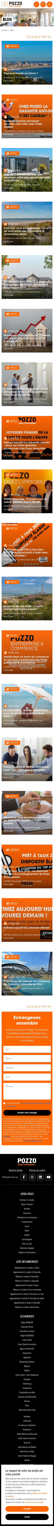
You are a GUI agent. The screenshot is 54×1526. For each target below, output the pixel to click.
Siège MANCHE (27, 1322)
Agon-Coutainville (27, 1348)
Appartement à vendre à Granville (27, 1272)
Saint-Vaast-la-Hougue (27, 1456)
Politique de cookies (37, 1170)
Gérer (27, 1230)
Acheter (27, 1208)
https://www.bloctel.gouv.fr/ (33, 1141)
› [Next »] (51, 37)
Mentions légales (16, 1170)
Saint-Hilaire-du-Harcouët (27, 1434)
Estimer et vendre (27, 1200)
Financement (27, 1222)
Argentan (27, 1357)
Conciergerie (27, 1239)
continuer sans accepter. (34, 1502)
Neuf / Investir (27, 1204)
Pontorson (27, 1429)
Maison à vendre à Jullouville (27, 1281)
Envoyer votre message (27, 1112)
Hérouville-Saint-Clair (27, 1410)
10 (49, 37)
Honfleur (27, 1416)
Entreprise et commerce (27, 1217)
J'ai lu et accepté (28, 1104)
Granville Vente (27, 1327)
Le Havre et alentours (27, 1425)
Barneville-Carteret (27, 1362)
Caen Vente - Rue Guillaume (27, 1375)
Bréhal (27, 1370)
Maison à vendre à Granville (27, 1276)
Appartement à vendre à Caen (27, 1267)
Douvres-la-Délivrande (27, 1397)
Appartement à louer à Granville (27, 1302)
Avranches (27, 1353)
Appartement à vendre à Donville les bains (27, 1298)
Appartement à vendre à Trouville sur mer (27, 1294)
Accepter (27, 1508)
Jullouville (27, 1421)
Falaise (27, 1401)
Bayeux (27, 1366)
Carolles (27, 1379)
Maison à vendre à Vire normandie (27, 1289)
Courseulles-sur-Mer (27, 1392)
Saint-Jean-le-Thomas (27, 1438)
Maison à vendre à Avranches (27, 1307)
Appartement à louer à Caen (27, 1285)
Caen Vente (27, 1340)
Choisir (27, 1517)
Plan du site (27, 1243)
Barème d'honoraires (27, 1252)
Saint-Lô (27, 1442)
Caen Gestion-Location (27, 1344)
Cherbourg (27, 1383)
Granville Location (27, 1331)
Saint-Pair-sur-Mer (27, 1451)
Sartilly (27, 1460)
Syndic (27, 1235)
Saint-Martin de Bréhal (27, 1447)
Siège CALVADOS (27, 1335)
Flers (27, 1405)
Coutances (27, 1388)
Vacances (27, 1213)
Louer (27, 1226)
